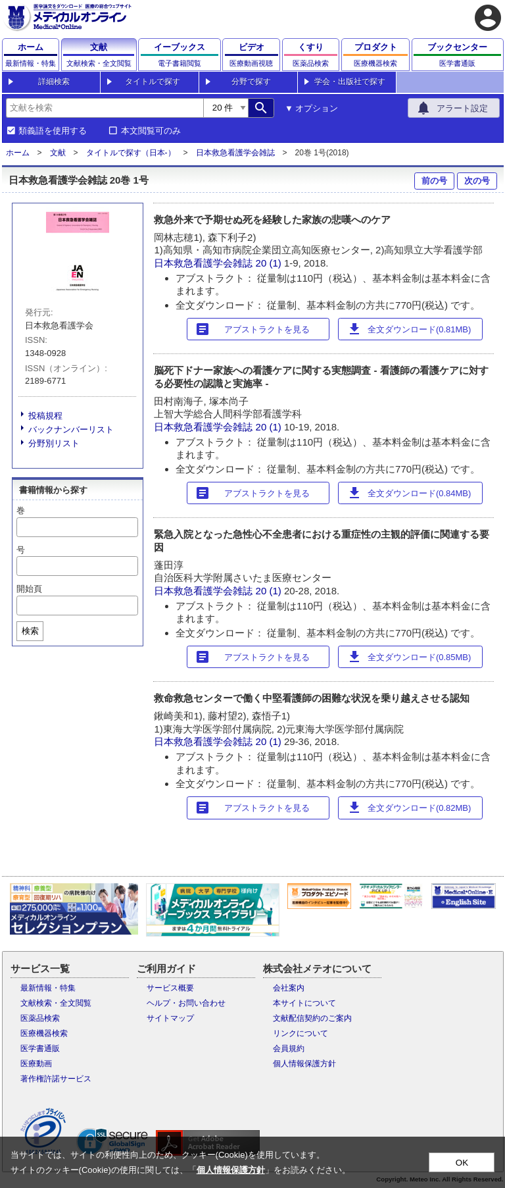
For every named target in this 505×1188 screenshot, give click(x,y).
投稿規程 (45, 416)
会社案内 (288, 988)
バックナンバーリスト (71, 429)
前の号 (434, 181)
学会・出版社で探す (349, 81)
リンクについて (300, 1033)
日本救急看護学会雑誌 (235, 152)
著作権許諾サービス (55, 1078)
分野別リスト (54, 443)
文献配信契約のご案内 (312, 1018)
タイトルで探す (152, 81)
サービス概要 (170, 988)
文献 (58, 152)
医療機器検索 (44, 1033)
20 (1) (270, 263)
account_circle (488, 18)
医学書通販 (40, 1048)
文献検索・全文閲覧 (55, 1003)
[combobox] (104, 108)
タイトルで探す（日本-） (131, 152)
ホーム (18, 152)
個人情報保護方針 (304, 1063)
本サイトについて (304, 1003)
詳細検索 (54, 81)
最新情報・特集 (48, 988)
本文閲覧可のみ (151, 131)
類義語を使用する (52, 131)
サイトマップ (170, 1018)
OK (462, 1163)
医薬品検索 (40, 1018)
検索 (30, 631)
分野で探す (251, 81)
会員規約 (288, 1048)
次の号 (477, 181)
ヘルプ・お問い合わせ (186, 1003)
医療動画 (36, 1063)
